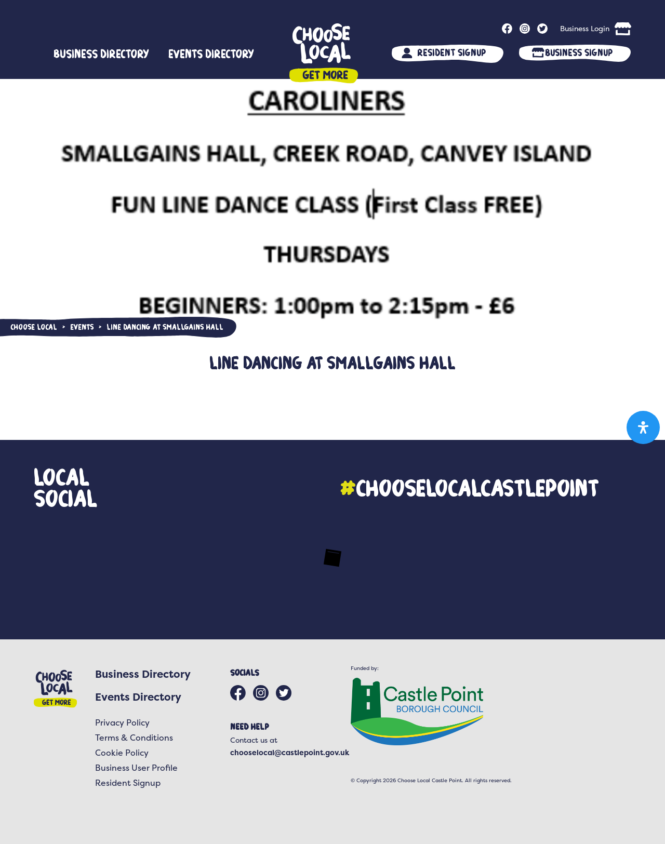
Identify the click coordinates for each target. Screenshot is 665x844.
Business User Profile (136, 767)
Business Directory (101, 53)
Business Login (584, 28)
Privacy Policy (122, 722)
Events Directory (211, 53)
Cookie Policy (122, 752)
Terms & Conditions (134, 737)
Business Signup (579, 52)
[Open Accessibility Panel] (643, 427)
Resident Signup (451, 52)
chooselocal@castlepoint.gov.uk (289, 752)
